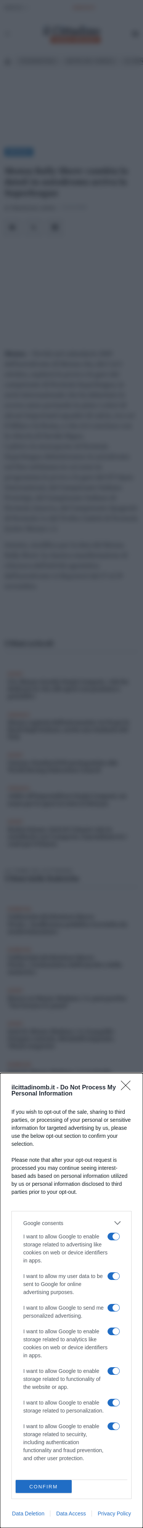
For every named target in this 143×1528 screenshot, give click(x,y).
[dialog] (71, 1300)
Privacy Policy (114, 1513)
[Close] (128, 1088)
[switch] (114, 1236)
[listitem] (71, 1223)
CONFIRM (43, 1486)
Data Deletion (28, 1513)
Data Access (71, 1513)
